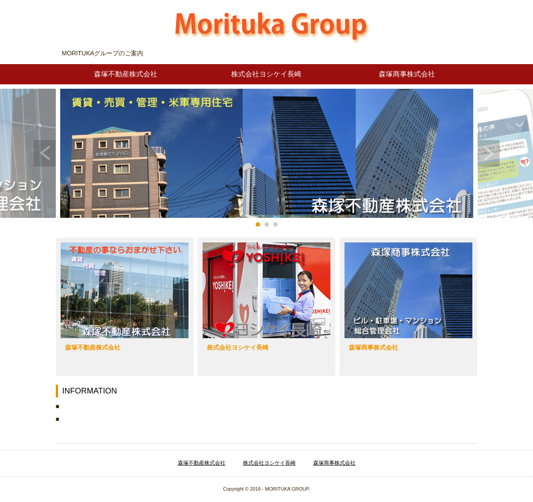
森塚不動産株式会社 (125, 74)
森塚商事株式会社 (407, 74)
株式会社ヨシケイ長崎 (266, 74)
